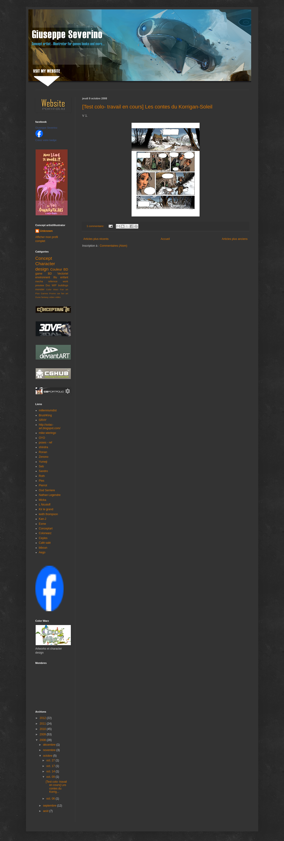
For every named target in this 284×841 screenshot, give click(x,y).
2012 (43, 718)
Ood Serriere (47, 490)
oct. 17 (51, 766)
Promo (52, 293)
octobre (48, 755)
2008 (43, 740)
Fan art (64, 289)
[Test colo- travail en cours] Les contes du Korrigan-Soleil (147, 107)
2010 (43, 729)
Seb (41, 466)
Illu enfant (60, 277)
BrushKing (45, 415)
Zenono (44, 456)
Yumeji (43, 461)
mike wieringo (47, 433)
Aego (42, 552)
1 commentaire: (96, 226)
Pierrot (43, 485)
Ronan (43, 452)
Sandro (43, 471)
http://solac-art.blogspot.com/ (50, 426)
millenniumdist (48, 410)
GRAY (43, 420)
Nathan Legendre (50, 495)
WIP (54, 285)
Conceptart (46, 528)
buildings (63, 285)
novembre (49, 750)
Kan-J (42, 519)
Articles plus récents (96, 239)
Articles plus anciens (234, 239)
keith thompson (48, 514)
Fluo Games (41, 293)
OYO (42, 437)
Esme (42, 523)
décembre (49, 744)
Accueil (165, 239)
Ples (41, 480)
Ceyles (43, 538)
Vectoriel (62, 273)
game (38, 273)
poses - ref (45, 442)
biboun (43, 547)
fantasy (45, 297)
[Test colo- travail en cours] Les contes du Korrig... (56, 786)
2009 (43, 734)
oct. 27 (51, 760)
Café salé (45, 542)
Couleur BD (59, 269)
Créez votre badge (46, 140)
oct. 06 (51, 798)
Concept (43, 258)
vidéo (58, 297)
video (52, 297)
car (58, 293)
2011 (43, 723)
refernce (53, 281)
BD (50, 273)
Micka (42, 500)
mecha (39, 281)
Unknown (46, 231)
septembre (50, 805)
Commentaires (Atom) (113, 245)
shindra (43, 447)
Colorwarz (45, 533)
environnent (42, 277)
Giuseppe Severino (46, 127)
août (46, 811)
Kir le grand (46, 509)
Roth (42, 476)
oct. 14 (51, 771)
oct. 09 (51, 776)
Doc (48, 285)
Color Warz (52, 289)
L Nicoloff (44, 504)
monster (40, 289)
